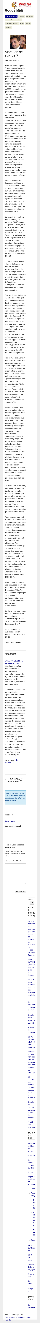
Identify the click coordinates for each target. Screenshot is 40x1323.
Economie (34, 1240)
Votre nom (9, 815)
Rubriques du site (11, 16)
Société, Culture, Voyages (31, 1267)
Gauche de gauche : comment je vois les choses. (31, 1110)
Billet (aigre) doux (30, 1257)
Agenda (21, 16)
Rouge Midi (14, 10)
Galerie (28, 23)
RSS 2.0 (8, 1320)
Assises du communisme (13, 20)
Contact (29, 1317)
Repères (34, 1189)
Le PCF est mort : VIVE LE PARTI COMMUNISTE (34, 1042)
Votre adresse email (13, 826)
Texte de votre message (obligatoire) (14, 846)
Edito (22, 23)
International (33, 1156)
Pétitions (8, 27)
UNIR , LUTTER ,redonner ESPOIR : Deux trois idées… (32, 967)
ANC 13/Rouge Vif (32, 1247)
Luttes (30, 1172)
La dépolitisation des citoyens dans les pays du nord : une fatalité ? (33, 1087)
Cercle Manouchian (11, 23)
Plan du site (9, 1317)
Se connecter (10, 821)
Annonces (29, 16)
